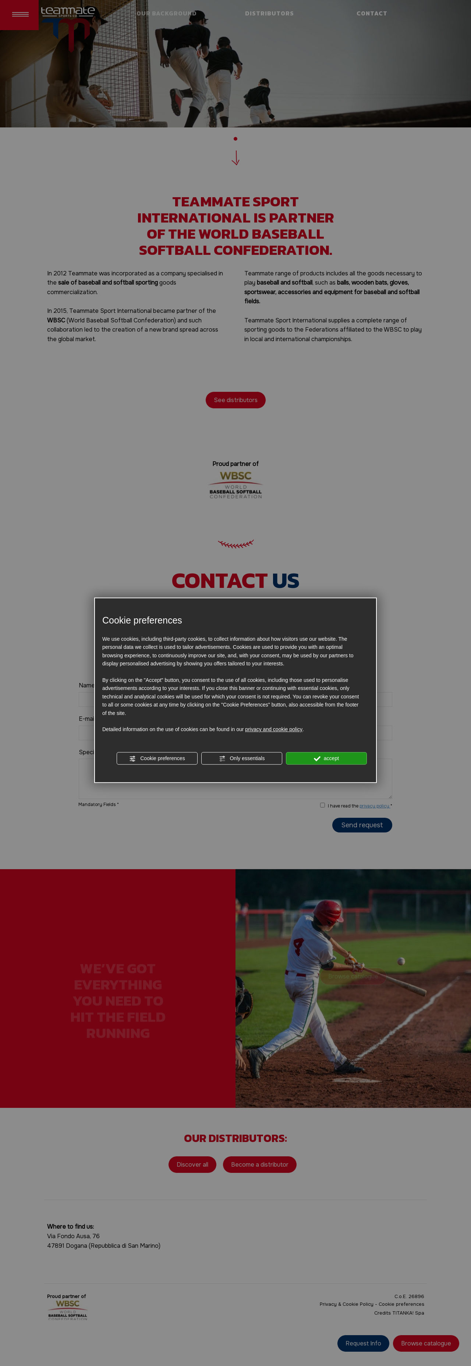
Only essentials (242, 758)
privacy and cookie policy (273, 730)
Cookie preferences (157, 758)
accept (326, 758)
